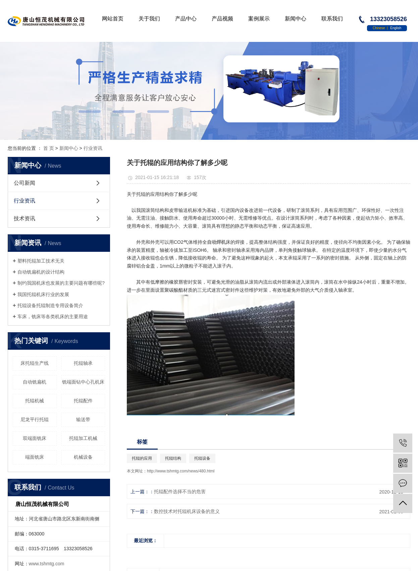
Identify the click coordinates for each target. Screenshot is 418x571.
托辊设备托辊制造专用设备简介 (50, 305)
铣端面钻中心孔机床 (83, 382)
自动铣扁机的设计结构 (40, 272)
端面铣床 (34, 457)
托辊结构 (173, 458)
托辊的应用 (142, 458)
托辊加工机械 (83, 438)
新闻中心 (295, 18)
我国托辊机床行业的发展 (43, 294)
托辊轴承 (83, 363)
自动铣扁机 (34, 382)
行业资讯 (93, 148)
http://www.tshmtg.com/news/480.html (180, 471)
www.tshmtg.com (46, 563)
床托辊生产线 (34, 363)
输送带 (83, 419)
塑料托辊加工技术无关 (40, 261)
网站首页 (112, 18)
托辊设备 (202, 458)
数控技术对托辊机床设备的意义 (187, 511)
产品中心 (186, 18)
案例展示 (259, 18)
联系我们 (332, 18)
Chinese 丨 (381, 28)
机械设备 (83, 457)
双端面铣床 (34, 438)
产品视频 (222, 18)
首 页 (48, 148)
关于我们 (149, 18)
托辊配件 (83, 400)
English (395, 28)
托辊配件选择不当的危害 (180, 491)
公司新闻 (24, 183)
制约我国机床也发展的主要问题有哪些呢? (61, 283)
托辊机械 (34, 400)
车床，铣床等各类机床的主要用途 (52, 316)
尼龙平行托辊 (34, 419)
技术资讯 (24, 218)
